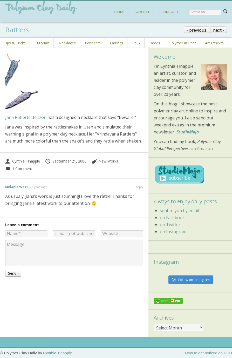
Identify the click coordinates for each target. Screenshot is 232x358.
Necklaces (67, 42)
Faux (136, 42)
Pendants (93, 42)
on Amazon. (202, 148)
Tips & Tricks (15, 42)
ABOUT (143, 11)
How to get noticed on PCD (208, 353)
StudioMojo (187, 132)
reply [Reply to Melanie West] (139, 187)
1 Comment (18, 168)
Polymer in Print (182, 42)
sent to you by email (179, 210)
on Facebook (172, 217)
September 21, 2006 (65, 161)
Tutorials (42, 42)
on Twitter (170, 224)
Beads (154, 42)
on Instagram (173, 231)
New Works (108, 161)
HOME (120, 11)
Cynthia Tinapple (22, 161)
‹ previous (196, 30)
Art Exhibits (214, 42)
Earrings (116, 42)
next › (218, 30)
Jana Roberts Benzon (25, 117)
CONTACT (169, 11)
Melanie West (16, 187)
